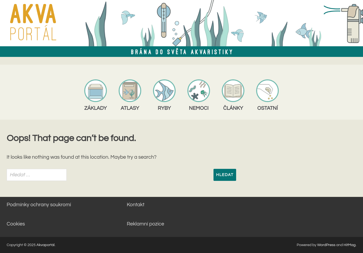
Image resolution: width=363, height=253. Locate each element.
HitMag (350, 245)
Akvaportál (46, 245)
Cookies (16, 224)
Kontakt (135, 204)
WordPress (326, 245)
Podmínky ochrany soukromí (39, 204)
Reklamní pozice (145, 224)
